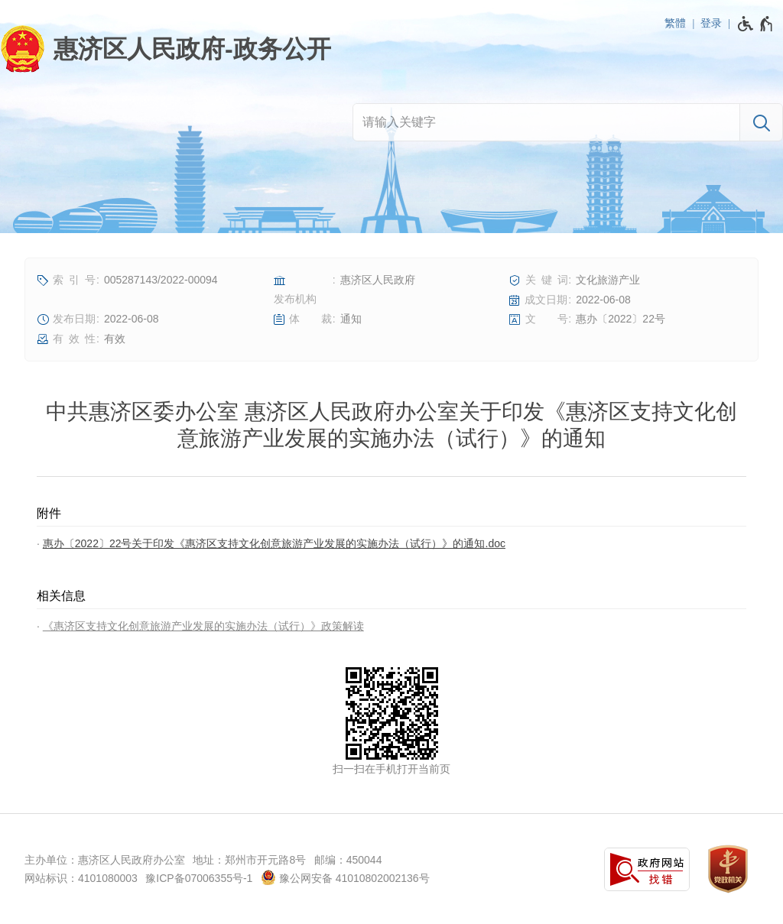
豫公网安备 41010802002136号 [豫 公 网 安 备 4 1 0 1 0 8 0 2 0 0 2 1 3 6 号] (345, 877)
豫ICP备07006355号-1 (198, 878)
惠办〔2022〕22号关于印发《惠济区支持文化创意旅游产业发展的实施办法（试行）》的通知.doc (274, 543)
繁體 (675, 23)
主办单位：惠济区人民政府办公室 (104, 860)
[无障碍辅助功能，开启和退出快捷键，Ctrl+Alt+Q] (755, 24)
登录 (711, 23)
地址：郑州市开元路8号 (249, 860)
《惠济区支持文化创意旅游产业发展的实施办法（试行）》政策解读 (203, 626)
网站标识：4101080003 (81, 878)
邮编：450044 (348, 860)
